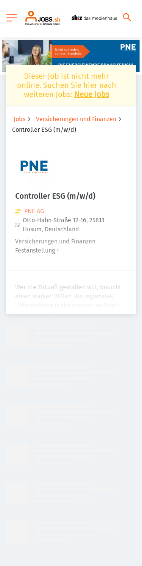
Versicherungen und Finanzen (76, 119)
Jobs (19, 119)
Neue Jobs (91, 94)
